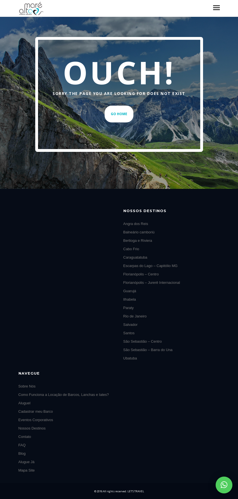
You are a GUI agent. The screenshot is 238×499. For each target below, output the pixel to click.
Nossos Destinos (32, 428)
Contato (24, 437)
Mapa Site (26, 470)
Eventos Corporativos (35, 420)
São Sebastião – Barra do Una (148, 350)
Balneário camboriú (139, 232)
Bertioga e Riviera (137, 240)
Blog (22, 453)
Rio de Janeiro (135, 316)
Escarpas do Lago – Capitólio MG (150, 266)
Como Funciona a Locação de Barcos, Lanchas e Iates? (63, 395)
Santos (129, 333)
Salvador (130, 324)
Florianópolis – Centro (141, 274)
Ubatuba (130, 358)
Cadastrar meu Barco (35, 411)
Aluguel (24, 403)
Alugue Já (26, 462)
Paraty (128, 308)
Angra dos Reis (135, 224)
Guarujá (129, 291)
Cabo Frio (131, 249)
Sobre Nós (27, 386)
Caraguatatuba (135, 257)
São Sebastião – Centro (142, 341)
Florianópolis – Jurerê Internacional (151, 282)
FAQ (22, 445)
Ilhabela (129, 299)
